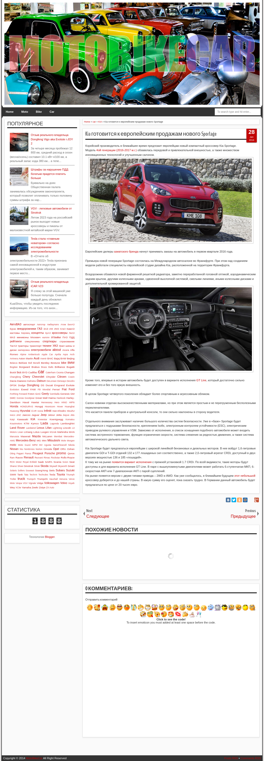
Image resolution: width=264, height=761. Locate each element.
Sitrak (37, 466)
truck (21, 479)
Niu (21, 449)
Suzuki (70, 470)
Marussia (14, 436)
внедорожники (26, 328)
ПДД (72, 337)
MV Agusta (45, 445)
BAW (63, 358)
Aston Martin (26, 358)
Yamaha (26, 487)
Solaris (13, 470)
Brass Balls (47, 367)
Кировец (25, 333)
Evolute (70, 385)
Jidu (72, 415)
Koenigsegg (56, 419)
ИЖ (51, 329)
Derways (61, 381)
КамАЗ (71, 328)
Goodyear (30, 398)
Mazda (36, 436)
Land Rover (17, 427)
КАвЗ (62, 329)
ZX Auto (50, 487)
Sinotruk (28, 466)
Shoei (20, 466)
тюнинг (47, 345)
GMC (13, 397)
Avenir (43, 358)
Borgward (24, 367)
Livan (20, 432)
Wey (12, 487)
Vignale (32, 483)
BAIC (50, 358)
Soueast (30, 470)
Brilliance (60, 367)
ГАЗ (39, 328)
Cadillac (32, 372)
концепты (37, 332)
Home (10, 111)
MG (39, 440)
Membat (58, 436)
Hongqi (39, 406)
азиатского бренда (126, 251)
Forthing (14, 394)
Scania (57, 461)
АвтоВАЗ (15, 324)
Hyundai (25, 410)
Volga (40, 483)
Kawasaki (22, 419)
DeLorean (52, 381)
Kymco (35, 423)
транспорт (36, 345)
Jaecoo (26, 415)
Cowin (71, 377)
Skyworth (62, 466)
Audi (36, 358)
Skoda (44, 465)
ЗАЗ (46, 328)
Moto (24, 111)
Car (52, 111)
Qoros (71, 453)
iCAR (34, 411)
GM (72, 393)
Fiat (64, 389)
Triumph (70, 474)
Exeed (24, 389)
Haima (52, 397)
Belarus (14, 363)
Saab (41, 461)
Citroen (61, 376)
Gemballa (55, 394)
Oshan (71, 449)
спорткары (49, 341)
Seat (72, 461)
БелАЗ (71, 324)
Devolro (71, 381)
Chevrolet (38, 376)
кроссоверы (60, 332)
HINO (64, 402)
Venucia (63, 479)
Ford (72, 389)
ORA (63, 449)
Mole (63, 440)
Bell (30, 363)
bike (63, 362)
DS (42, 385)
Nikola (71, 445)
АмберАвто (53, 324)
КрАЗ (48, 333)
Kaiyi (12, 419)
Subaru (60, 470)
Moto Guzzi (24, 445)
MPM (35, 445)
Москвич (35, 337)
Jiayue (66, 415)
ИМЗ (56, 329)
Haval (25, 402)
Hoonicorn (50, 406)
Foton (31, 393)
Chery (26, 376)
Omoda (48, 449)
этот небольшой (244, 475)
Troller (13, 479)
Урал (62, 345)
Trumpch (31, 479)
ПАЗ (65, 337)
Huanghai (70, 406)
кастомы (15, 332)
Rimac (47, 457)
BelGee (23, 362)
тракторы (23, 345)
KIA (33, 419)
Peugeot (37, 453)
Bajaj (57, 358)
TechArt (33, 474)
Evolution (14, 389)
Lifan (48, 427)
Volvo (63, 482)
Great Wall (41, 397)
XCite (18, 487)
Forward (23, 394)
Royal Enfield (30, 462)
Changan (69, 372)
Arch (72, 354)
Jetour (51, 415)
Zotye (42, 487)
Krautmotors (16, 423)
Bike (39, 111)
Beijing (71, 358)
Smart (71, 466)
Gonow (20, 398)
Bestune (55, 362)
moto (13, 444)
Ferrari (56, 389)
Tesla (52, 474)
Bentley (45, 362)
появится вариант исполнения (132, 462)
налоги (46, 337)
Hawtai (35, 402)
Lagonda (54, 423)
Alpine (23, 354)
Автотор (41, 324)
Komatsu (70, 419)
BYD (24, 372)
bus (19, 372)
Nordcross (29, 449)
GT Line (201, 380)
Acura (65, 350)
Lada (44, 423)
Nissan (14, 448)
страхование (67, 341)
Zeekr (35, 487)
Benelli (36, 363)
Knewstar (42, 419)
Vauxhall (53, 479)
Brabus (35, 367)
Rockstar (55, 457)
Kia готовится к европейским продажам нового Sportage (150, 134)
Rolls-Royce (68, 457)
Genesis (65, 393)
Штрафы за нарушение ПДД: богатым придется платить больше (50, 174)
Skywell (53, 466)
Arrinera (14, 358)
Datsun (41, 380)
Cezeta (59, 372)
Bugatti (71, 367)
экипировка (24, 350)
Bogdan (14, 367)
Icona (40, 411)
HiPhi (72, 402)
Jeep (43, 414)
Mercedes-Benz (26, 440)
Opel (56, 448)
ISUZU (71, 410)
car (41, 371)
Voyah (71, 483)
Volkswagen (51, 482)
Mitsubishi (53, 440)
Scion (65, 462)
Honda (14, 406)
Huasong (14, 411)
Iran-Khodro (59, 410)
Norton (39, 449)
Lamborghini (68, 423)
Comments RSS (251, 758)
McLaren (47, 436)
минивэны (23, 337)
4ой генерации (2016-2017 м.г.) (116, 150)
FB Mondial (44, 389)
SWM (13, 474)
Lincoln (67, 427)
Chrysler (50, 376)
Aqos (65, 354)
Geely (45, 393)
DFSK (13, 385)
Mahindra (62, 432)
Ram (12, 457)
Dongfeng (33, 385)
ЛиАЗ (72, 333)
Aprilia (58, 354)
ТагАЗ (13, 345)
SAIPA (48, 461)
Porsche (50, 453)
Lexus (40, 427)
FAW (33, 389)
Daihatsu (31, 381)
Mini (44, 440)
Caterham (51, 372)
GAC (38, 393)
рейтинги (16, 341)
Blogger (49, 536)
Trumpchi (42, 478)
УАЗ (55, 345)
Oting (12, 453)
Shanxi (13, 466)
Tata (26, 474)
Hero (56, 402)
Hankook (60, 398)
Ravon (19, 457)
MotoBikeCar (34, 758)
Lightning (57, 428)
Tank (20, 474)
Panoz (28, 453)
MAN (72, 432)
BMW (71, 362)
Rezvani (39, 457)
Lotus (36, 432)
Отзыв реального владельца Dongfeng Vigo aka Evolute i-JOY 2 (52, 139)
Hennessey (46, 402)
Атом (63, 324)
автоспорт (29, 324)
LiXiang (28, 432)
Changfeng (15, 377)
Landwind (31, 428)
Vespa (19, 483)
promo (61, 453)
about (56, 350)
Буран (13, 329)
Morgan (71, 440)
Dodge (22, 385)
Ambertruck (34, 354)
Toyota (60, 474)
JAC (18, 415)
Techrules (43, 474)
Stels (52, 470)
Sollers (21, 470)
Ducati (49, 385)
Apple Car (47, 354)
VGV (25, 483)
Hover (60, 406)
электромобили (41, 349)
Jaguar (35, 415)
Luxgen (44, 432)
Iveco (12, 415)
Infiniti (48, 410)
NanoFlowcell (60, 445)
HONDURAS (26, 406)
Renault (29, 457)
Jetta (59, 415)
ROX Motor (16, 462)
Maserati (25, 436)
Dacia (13, 380)
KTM (26, 423)
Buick (13, 372)
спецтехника (32, 341)
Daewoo (21, 380)
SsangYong (41, 470)
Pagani (19, 453)
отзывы (56, 337)
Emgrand (59, 385)
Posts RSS (231, 758)
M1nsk (53, 432)
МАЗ (12, 337)
